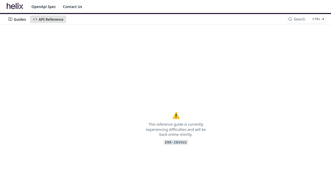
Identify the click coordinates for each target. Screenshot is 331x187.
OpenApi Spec (43, 6)
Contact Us (72, 6)
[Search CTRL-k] (306, 19)
